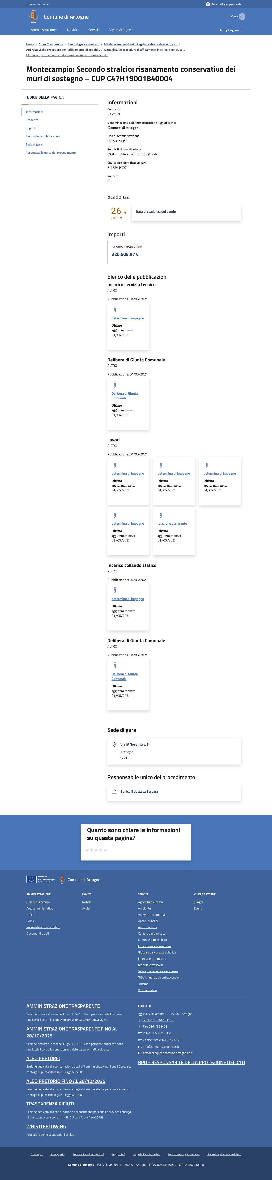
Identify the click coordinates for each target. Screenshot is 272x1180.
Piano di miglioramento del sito (224, 1154)
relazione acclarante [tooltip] (172, 523)
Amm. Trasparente (51, 44)
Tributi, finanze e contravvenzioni (159, 977)
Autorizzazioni (147, 927)
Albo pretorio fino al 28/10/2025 (65, 1081)
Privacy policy (57, 1154)
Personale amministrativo (43, 927)
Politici (30, 921)
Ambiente (144, 908)
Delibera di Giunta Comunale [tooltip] (125, 396)
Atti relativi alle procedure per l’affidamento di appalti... (63, 49)
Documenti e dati (37, 933)
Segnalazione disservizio (146, 1154)
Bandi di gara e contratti (83, 44)
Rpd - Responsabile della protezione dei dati (191, 1062)
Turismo (143, 983)
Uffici (29, 914)
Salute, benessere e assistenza (158, 971)
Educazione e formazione (154, 946)
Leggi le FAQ (118, 1154)
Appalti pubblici (148, 921)
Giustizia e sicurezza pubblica (157, 952)
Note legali (36, 1154)
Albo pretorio (43, 1058)
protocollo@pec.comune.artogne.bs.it (165, 1052)
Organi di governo (38, 902)
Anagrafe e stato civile (152, 914)
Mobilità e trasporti (150, 965)
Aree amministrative (39, 908)
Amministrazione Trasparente (63, 1006)
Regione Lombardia (38, 4)
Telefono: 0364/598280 (156, 1020)
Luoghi (198, 902)
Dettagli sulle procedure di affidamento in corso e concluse (143, 49)
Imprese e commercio (152, 958)
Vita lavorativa (147, 990)
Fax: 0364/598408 (152, 1026)
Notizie (86, 902)
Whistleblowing (46, 1126)
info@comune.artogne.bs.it (158, 1046)
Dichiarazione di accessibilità (88, 1154)
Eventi (198, 908)
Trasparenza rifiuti (50, 1103)
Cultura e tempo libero (152, 939)
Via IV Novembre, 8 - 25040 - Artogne (181, 1013)
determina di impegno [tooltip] (128, 318)
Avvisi (86, 908)
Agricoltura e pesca (150, 902)
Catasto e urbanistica (151, 933)
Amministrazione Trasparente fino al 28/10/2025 (71, 1032)
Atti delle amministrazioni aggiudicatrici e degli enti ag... (140, 44)
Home (30, 44)
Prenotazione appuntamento (183, 1154)
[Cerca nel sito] (241, 16)
